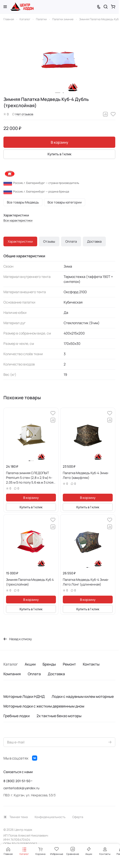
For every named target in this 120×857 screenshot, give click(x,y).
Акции (30, 664)
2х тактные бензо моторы (59, 715)
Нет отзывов (22, 114)
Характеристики (20, 241)
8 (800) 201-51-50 (16, 781)
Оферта (77, 817)
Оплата (71, 241)
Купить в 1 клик (59, 154)
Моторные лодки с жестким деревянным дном (43, 706)
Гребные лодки (16, 715)
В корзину (59, 142)
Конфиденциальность (50, 817)
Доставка (94, 241)
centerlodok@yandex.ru (21, 788)
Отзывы (49, 241)
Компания (12, 673)
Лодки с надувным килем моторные (83, 696)
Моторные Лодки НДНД (24, 696)
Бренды (49, 664)
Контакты (91, 664)
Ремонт (69, 664)
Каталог (10, 664)
